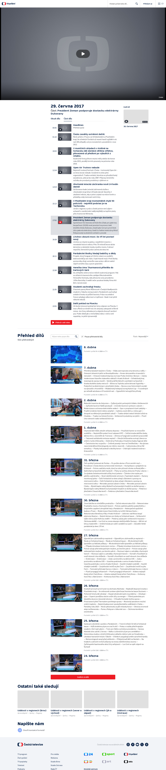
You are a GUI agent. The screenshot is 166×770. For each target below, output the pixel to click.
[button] (83, 54)
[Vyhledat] (76, 336)
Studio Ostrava (56, 765)
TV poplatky (22, 761)
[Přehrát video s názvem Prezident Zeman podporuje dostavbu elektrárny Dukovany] (83, 54)
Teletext (21, 765)
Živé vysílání (22, 758)
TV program (22, 754)
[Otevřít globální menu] (160, 3)
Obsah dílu (55, 118)
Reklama (54, 758)
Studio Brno (55, 761)
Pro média (55, 754)
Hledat (136, 4)
